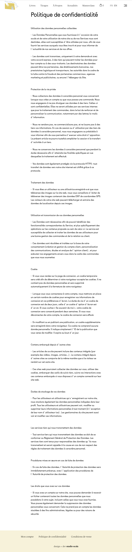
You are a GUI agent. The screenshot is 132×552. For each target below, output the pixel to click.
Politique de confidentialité (52, 536)
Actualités (72, 5)
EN (115, 5)
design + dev (66, 546)
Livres (32, 5)
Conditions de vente (81, 536)
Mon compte (27, 536)
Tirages (44, 5)
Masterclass (88, 5)
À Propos (57, 5)
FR (111, 5)
